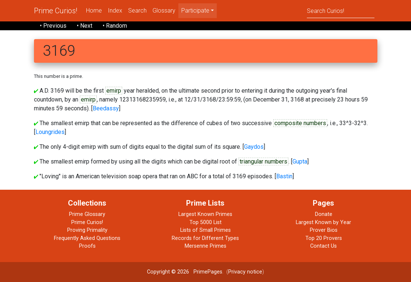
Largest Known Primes (205, 214)
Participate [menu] (195, 10)
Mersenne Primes (205, 246)
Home (94, 10)
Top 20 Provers (323, 238)
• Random (115, 25)
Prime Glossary (87, 214)
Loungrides (50, 131)
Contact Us (323, 246)
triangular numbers (263, 161)
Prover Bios (324, 230)
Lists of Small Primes (205, 230)
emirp (113, 90)
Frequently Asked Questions (87, 238)
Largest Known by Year (323, 222)
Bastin (284, 176)
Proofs (87, 246)
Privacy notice (245, 272)
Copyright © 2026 (168, 272)
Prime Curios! (55, 10)
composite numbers (300, 123)
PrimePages (207, 272)
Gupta (299, 161)
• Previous (53, 25)
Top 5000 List (205, 222)
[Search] (340, 10)
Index (115, 10)
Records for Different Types (205, 238)
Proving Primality (87, 230)
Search (137, 10)
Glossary (164, 10)
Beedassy (106, 108)
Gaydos (254, 146)
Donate (323, 214)
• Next (84, 25)
